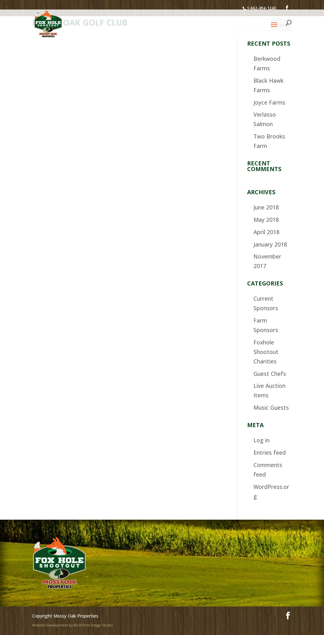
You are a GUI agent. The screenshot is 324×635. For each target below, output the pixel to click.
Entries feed (269, 452)
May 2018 (266, 219)
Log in (261, 440)
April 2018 (266, 232)
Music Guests (271, 407)
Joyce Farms (269, 102)
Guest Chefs (269, 373)
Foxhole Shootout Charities (265, 351)
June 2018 (266, 207)
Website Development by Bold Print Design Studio (72, 625)
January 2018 (270, 244)
